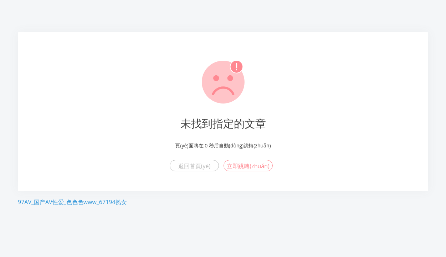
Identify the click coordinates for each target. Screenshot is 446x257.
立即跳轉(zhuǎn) (248, 166)
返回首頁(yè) (194, 166)
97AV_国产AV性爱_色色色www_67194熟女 (72, 202)
